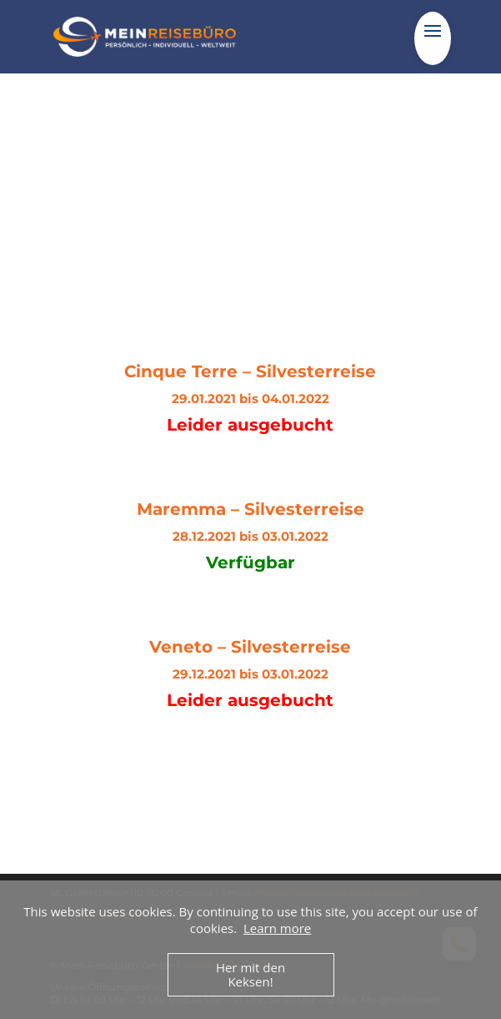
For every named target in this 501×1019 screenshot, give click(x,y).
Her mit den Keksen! (250, 974)
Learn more (277, 928)
